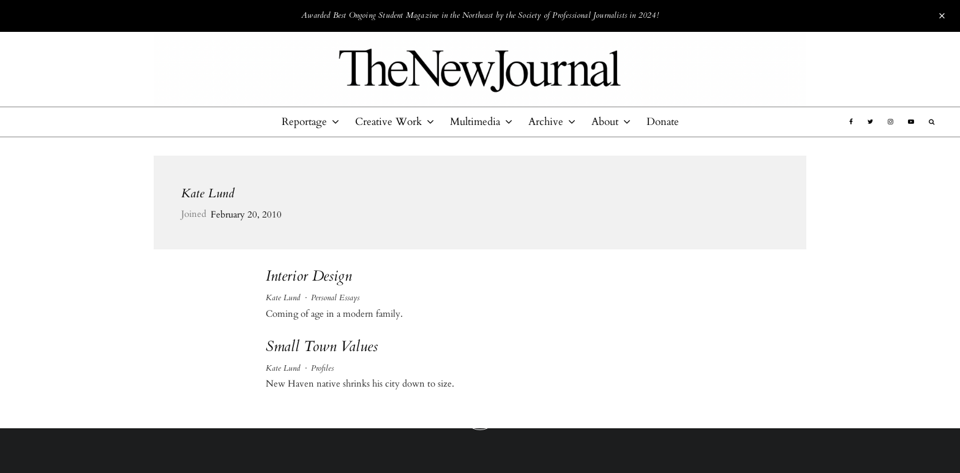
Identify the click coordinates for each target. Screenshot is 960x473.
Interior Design (309, 277)
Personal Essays (335, 297)
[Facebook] (851, 122)
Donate (663, 122)
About (604, 122)
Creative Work (388, 122)
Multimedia (475, 122)
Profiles (322, 368)
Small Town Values (322, 347)
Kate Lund (207, 193)
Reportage (304, 122)
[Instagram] (890, 122)
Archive (545, 122)
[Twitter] (870, 122)
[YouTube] (911, 122)
